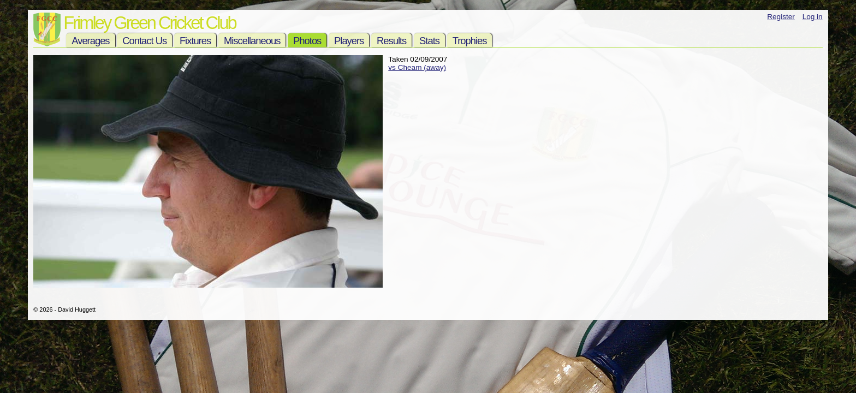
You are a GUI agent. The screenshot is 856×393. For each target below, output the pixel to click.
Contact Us (144, 40)
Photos (307, 40)
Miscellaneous (252, 40)
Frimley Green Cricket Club (149, 23)
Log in (812, 17)
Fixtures (195, 40)
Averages (90, 40)
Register (781, 17)
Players (349, 40)
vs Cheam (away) (417, 67)
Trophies (470, 40)
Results (391, 40)
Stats (429, 40)
